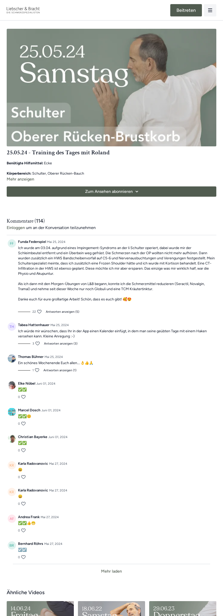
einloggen (16, 227)
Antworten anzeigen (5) (62, 312)
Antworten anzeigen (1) (59, 370)
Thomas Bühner (30, 357)
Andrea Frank (29, 517)
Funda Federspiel (32, 242)
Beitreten (186, 10)
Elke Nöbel (26, 383)
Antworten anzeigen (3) (60, 343)
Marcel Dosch (29, 410)
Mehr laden (111, 571)
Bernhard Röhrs (30, 544)
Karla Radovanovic (33, 463)
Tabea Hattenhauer (33, 325)
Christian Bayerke (32, 437)
